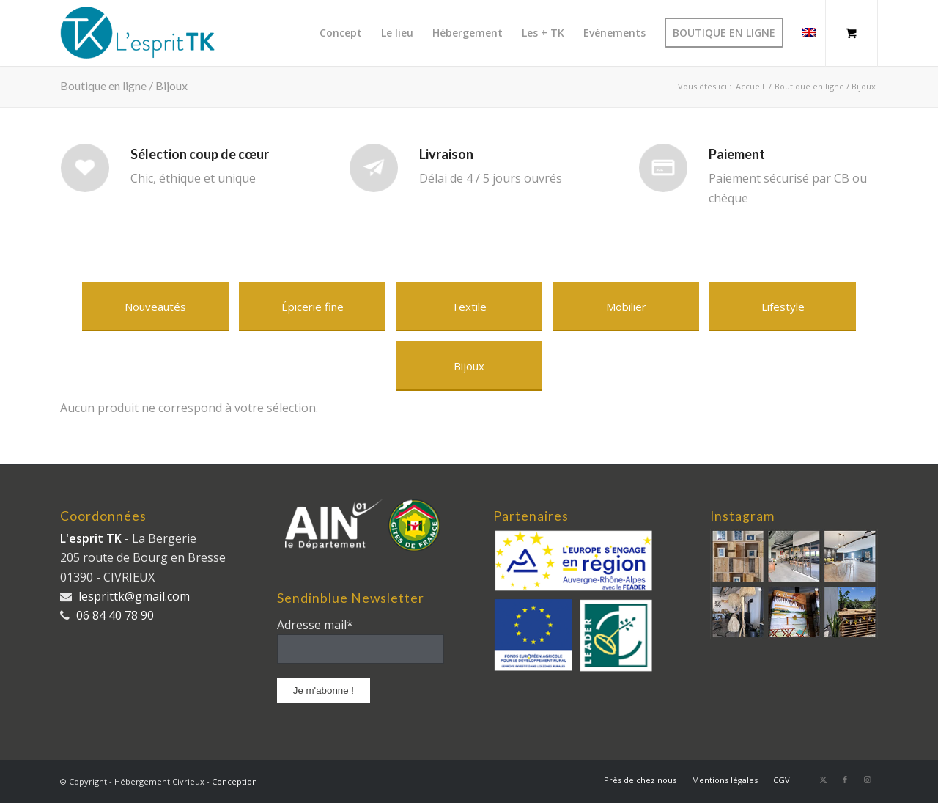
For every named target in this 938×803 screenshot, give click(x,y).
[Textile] (469, 306)
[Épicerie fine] (312, 306)
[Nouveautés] (155, 306)
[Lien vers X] (823, 780)
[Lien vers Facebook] (845, 780)
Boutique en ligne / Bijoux (124, 85)
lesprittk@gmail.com (134, 596)
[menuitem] (341, 33)
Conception (234, 781)
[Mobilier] (626, 306)
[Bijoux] (469, 366)
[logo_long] (144, 33)
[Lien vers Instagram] (867, 780)
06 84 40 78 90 (115, 615)
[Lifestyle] (782, 306)
